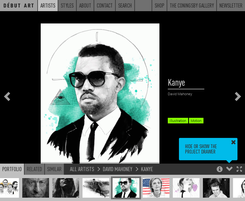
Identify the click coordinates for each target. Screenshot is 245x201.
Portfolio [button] (12, 169)
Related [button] (34, 169)
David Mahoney (117, 169)
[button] (239, 170)
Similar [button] (54, 169)
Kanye (147, 169)
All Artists (82, 169)
